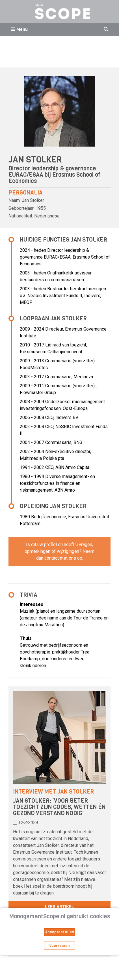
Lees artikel (59, 907)
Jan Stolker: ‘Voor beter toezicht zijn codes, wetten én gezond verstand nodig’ (59, 807)
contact (51, 558)
